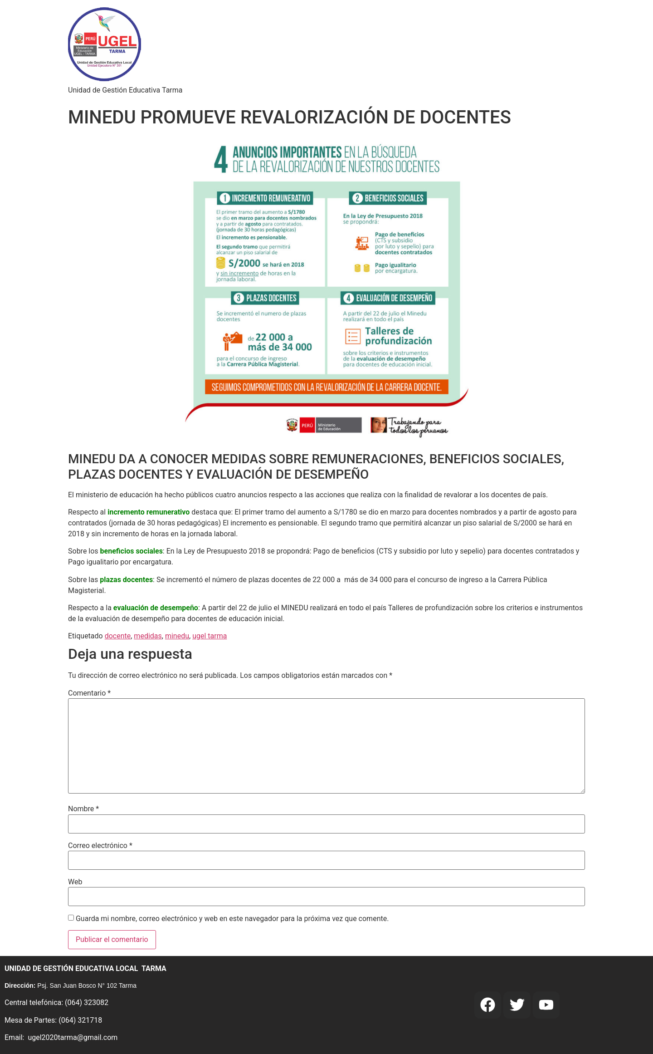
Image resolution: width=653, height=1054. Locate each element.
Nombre (83, 809)
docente (118, 636)
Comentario (89, 693)
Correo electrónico (100, 845)
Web (75, 882)
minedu (177, 636)
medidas (147, 636)
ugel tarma (209, 636)
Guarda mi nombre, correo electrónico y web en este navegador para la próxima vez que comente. (232, 918)
